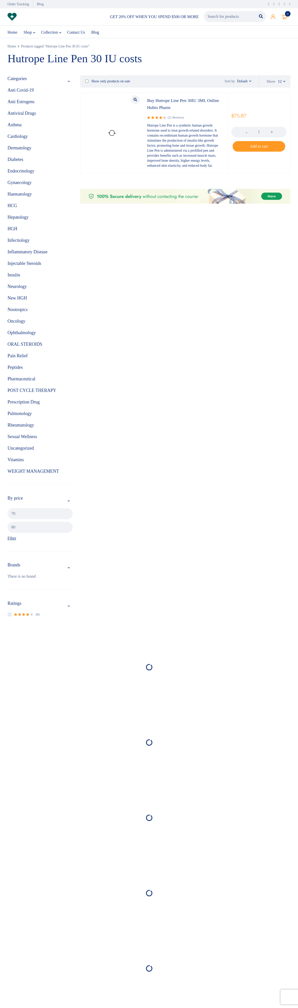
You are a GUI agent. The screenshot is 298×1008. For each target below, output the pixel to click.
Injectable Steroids (24, 265)
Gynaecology (20, 184)
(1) (26, 616)
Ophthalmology (22, 334)
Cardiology (18, 138)
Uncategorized (21, 450)
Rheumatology (21, 427)
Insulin (14, 276)
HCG (12, 207)
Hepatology (18, 219)
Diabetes (15, 161)
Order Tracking (18, 4)
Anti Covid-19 (21, 92)
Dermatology (19, 149)
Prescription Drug (24, 403)
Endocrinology (21, 172)
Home (12, 48)
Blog (40, 4)
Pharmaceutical (21, 380)
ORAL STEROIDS (25, 346)
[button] (259, 148)
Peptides (15, 369)
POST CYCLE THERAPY (32, 392)
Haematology (20, 196)
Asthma (15, 126)
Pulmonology (20, 415)
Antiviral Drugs (22, 115)
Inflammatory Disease (27, 253)
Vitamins (16, 461)
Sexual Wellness (22, 438)
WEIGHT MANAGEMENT (33, 473)
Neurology (17, 288)
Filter (12, 540)
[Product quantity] (258, 134)
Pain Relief (18, 357)
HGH (12, 230)
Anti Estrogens (21, 103)
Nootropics (18, 311)
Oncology (16, 323)
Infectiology (19, 242)
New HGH (17, 300)
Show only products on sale (107, 83)
